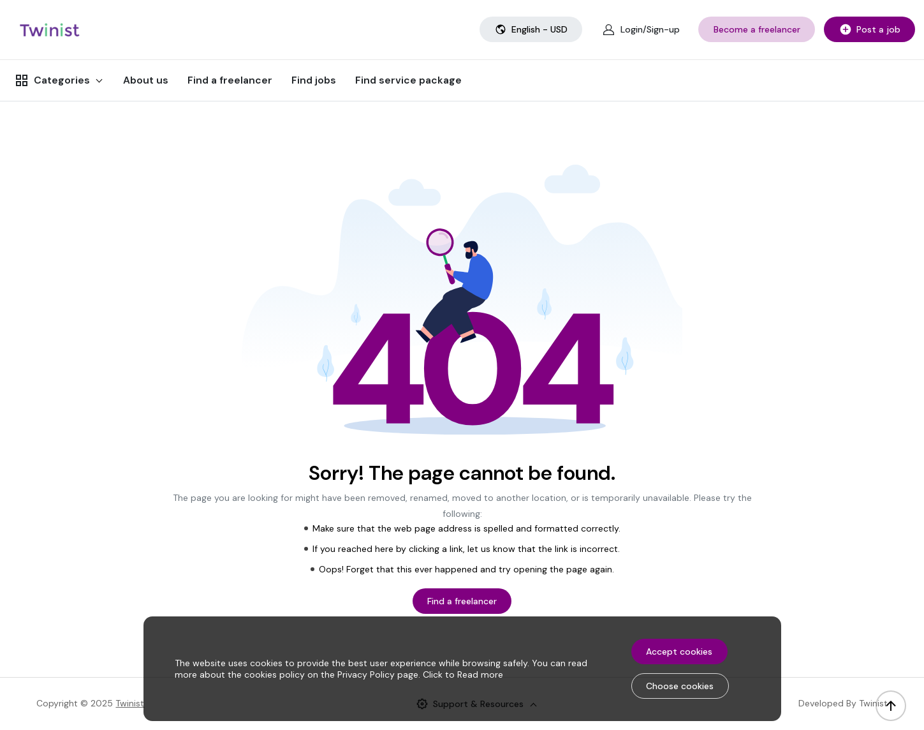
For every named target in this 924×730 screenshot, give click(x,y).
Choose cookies (680, 686)
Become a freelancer (757, 29)
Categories (52, 80)
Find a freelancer (229, 80)
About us (145, 80)
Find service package (408, 80)
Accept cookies (679, 651)
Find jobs (313, 80)
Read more (480, 674)
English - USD (531, 29)
